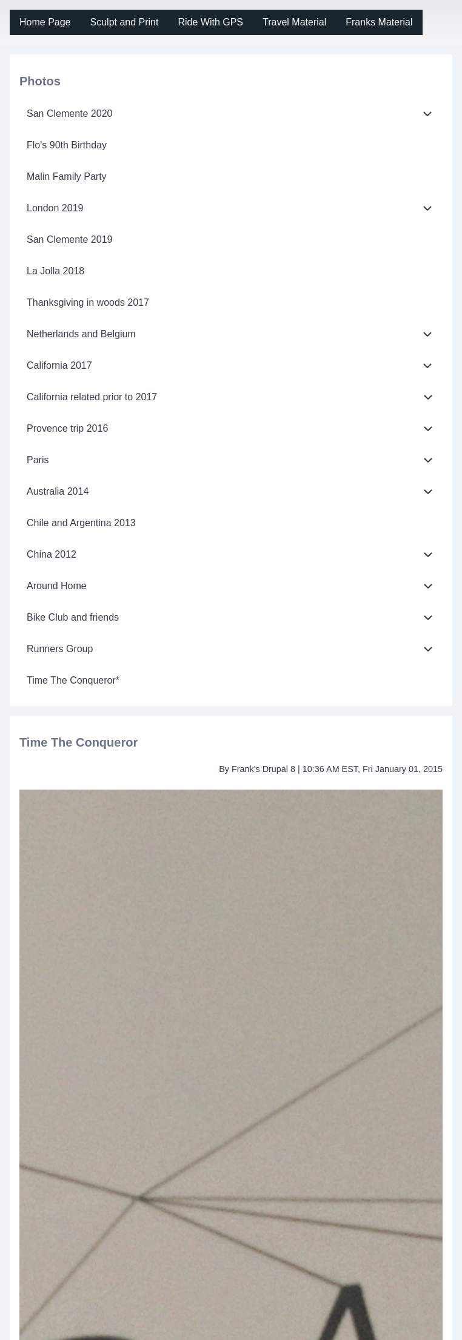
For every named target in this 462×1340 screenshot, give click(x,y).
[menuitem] (45, 22)
